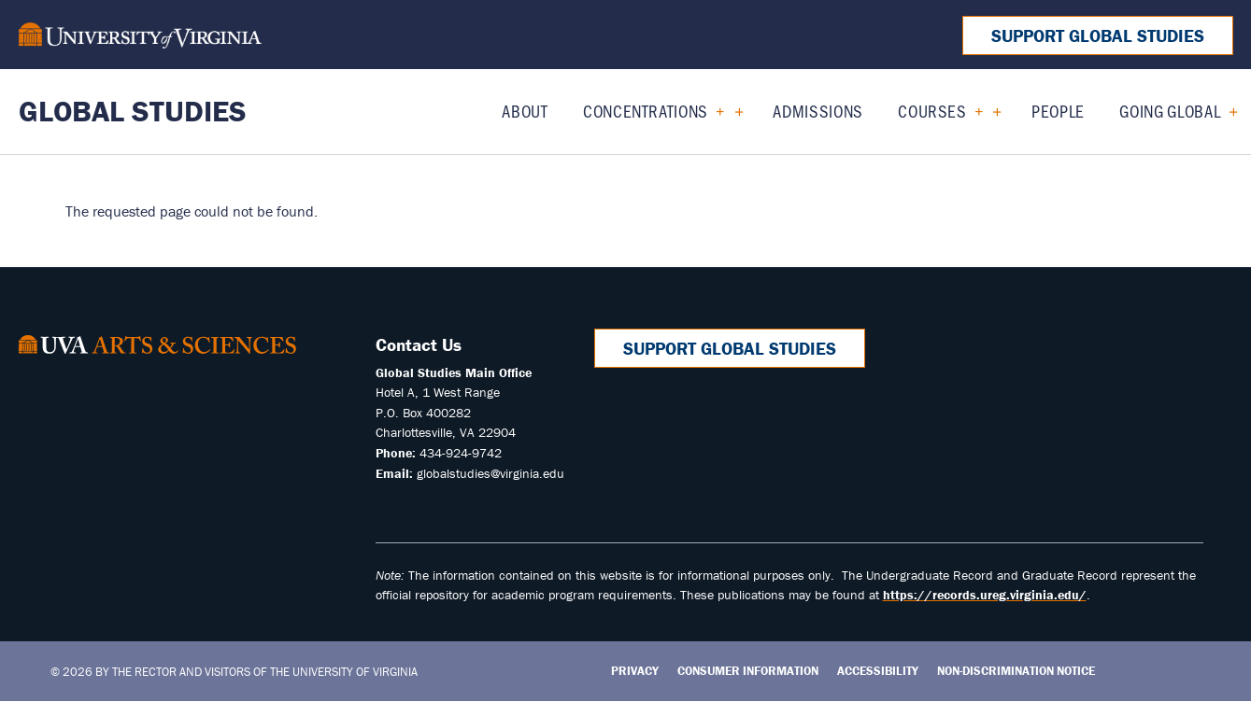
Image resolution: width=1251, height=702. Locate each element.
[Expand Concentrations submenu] (732, 111)
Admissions (818, 110)
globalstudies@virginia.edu (490, 473)
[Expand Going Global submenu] (1226, 111)
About (524, 110)
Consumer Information (747, 671)
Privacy (635, 671)
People (1058, 110)
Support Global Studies (1097, 35)
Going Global (1169, 110)
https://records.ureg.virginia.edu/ (985, 594)
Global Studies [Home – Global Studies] (133, 110)
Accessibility (877, 671)
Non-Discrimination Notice (1016, 671)
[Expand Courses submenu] (990, 111)
